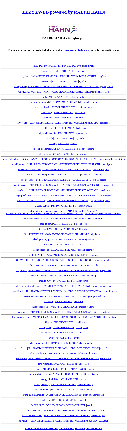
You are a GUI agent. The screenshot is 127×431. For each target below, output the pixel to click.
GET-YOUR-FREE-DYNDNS (30, 260)
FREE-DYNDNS (41, 66)
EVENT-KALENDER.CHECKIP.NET (63, 395)
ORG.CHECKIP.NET (63, 128)
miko (45, 97)
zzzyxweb (48, 138)
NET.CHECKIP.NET (63, 332)
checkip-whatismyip (38, 374)
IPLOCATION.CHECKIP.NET (63, 353)
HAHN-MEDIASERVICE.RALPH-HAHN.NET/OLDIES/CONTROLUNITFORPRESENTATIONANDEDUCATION (52, 212)
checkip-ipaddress (40, 307)
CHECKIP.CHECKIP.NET (63, 384)
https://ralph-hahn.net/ (76, 49)
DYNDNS (46, 81)
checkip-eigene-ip (40, 250)
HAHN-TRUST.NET (63, 71)
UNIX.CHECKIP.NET (63, 154)
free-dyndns (88, 66)
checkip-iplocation (39, 353)
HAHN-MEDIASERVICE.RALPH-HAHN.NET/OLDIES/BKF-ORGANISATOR (63, 317)
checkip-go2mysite (39, 343)
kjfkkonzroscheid (101, 92)
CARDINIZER (37, 405)
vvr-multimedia (17, 291)
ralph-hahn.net (45, 133)
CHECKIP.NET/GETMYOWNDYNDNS (66, 296)
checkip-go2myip (41, 239)
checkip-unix (45, 154)
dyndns (82, 81)
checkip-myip (45, 281)
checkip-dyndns (42, 205)
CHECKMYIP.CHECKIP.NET (63, 102)
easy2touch (22, 312)
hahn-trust (47, 71)
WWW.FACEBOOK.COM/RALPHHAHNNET (67, 234)
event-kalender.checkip (33, 395)
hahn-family (46, 112)
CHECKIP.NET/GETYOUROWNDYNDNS (67, 200)
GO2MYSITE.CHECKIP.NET (63, 343)
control (26, 410)
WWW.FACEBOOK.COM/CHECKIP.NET (66, 255)
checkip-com (46, 224)
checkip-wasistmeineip (35, 174)
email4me (48, 117)
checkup (52, 143)
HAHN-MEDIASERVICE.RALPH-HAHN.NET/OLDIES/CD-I (63, 265)
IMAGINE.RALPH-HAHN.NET (63, 229)
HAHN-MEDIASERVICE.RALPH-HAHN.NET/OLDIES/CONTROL (63, 410)
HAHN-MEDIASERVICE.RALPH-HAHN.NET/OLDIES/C (64, 369)
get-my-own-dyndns (97, 296)
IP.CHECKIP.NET (63, 301)
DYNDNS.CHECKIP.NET (63, 205)
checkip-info (46, 400)
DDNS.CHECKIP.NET (63, 327)
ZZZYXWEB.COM (63, 138)
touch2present (18, 164)
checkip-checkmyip (39, 102)
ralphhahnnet (97, 234)
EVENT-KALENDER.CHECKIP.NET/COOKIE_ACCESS (63, 180)
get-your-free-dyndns (101, 260)
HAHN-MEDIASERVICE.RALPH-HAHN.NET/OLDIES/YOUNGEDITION (64, 86)
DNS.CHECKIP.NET (63, 322)
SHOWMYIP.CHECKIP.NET (63, 275)
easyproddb (21, 123)
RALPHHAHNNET (33, 234)
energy (44, 379)
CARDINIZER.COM (63, 244)
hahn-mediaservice (30, 218)
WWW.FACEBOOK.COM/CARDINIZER (66, 405)
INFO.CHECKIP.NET (63, 400)
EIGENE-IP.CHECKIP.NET (63, 250)
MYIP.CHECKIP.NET (63, 281)
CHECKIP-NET (36, 255)
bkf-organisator (17, 317)
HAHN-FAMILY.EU (63, 112)
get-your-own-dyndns (100, 200)
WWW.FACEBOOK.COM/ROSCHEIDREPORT (67, 415)
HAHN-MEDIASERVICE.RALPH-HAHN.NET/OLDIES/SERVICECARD (63, 358)
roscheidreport (98, 415)
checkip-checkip (42, 384)
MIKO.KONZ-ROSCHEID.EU (63, 97)
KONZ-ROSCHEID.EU (63, 364)
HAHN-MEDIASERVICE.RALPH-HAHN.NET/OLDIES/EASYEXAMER (63, 270)
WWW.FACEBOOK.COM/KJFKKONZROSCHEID (67, 92)
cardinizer (47, 244)
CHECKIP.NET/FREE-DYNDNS (66, 66)
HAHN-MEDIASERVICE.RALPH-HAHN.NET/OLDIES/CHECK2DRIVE (63, 348)
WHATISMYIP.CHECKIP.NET (63, 374)
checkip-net (92, 255)
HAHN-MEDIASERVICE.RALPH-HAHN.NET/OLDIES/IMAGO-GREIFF (63, 195)
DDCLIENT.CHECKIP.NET (63, 149)
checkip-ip (48, 301)
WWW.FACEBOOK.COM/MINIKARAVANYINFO (66, 169)
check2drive (21, 348)
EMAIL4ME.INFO (63, 117)
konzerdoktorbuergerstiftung (112, 159)
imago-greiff (20, 195)
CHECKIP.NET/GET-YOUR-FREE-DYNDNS (68, 260)
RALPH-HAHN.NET (64, 133)
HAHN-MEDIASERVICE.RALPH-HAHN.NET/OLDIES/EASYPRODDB (63, 123)
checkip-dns (46, 322)
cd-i (30, 265)
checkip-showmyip (39, 275)
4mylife (51, 338)
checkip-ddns (45, 327)
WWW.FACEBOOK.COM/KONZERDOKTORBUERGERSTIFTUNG (64, 159)
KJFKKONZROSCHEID (29, 92)
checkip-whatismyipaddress (29, 286)
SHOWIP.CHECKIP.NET (63, 107)
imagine (43, 229)
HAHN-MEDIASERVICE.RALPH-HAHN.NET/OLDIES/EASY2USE (63, 76)
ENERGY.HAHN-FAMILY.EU (63, 379)
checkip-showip (42, 107)
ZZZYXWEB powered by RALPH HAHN (63, 12)
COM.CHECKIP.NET (63, 224)
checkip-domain (42, 389)
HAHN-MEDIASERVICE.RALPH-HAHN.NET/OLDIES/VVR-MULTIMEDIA (63, 291)
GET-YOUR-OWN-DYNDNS (31, 200)
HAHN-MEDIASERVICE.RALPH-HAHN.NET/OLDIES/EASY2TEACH (63, 190)
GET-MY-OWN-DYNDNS (33, 296)
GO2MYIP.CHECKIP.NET (63, 239)
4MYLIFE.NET (63, 338)
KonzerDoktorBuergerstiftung (16, 159)
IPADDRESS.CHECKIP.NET (63, 307)
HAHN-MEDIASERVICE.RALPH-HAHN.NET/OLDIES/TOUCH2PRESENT (63, 164)
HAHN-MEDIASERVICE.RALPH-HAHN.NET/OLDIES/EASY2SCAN (63, 420)
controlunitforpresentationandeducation (46, 211)
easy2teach (22, 190)
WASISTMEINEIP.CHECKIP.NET (63, 174)
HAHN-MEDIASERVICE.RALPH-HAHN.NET (63, 218)
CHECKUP (63, 143)
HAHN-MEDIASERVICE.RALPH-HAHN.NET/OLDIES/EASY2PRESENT (63, 185)
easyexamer (21, 270)
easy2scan (23, 420)
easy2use (25, 76)
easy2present (20, 185)
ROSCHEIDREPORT (32, 415)
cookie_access (27, 180)
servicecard (21, 358)
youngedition (20, 86)
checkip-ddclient (41, 149)
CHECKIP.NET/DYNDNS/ (65, 81)
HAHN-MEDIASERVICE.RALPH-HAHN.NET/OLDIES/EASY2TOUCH (63, 312)
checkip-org (46, 128)
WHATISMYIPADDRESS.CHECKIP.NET (63, 286)
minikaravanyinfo (101, 169)
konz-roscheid (44, 364)
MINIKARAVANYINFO (29, 169)
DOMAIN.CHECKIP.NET (63, 389)
